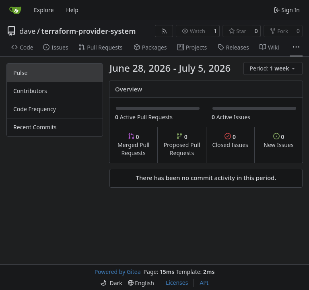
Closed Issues (230, 141)
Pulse (20, 73)
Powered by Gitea (118, 272)
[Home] (15, 10)
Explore (44, 10)
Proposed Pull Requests (182, 145)
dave (27, 31)
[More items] (296, 47)
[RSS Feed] (164, 31)
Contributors (30, 91)
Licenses (177, 282)
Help (72, 10)
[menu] (273, 68)
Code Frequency (34, 109)
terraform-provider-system (88, 31)
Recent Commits (34, 127)
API (204, 282)
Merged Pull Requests (133, 145)
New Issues (278, 141)
